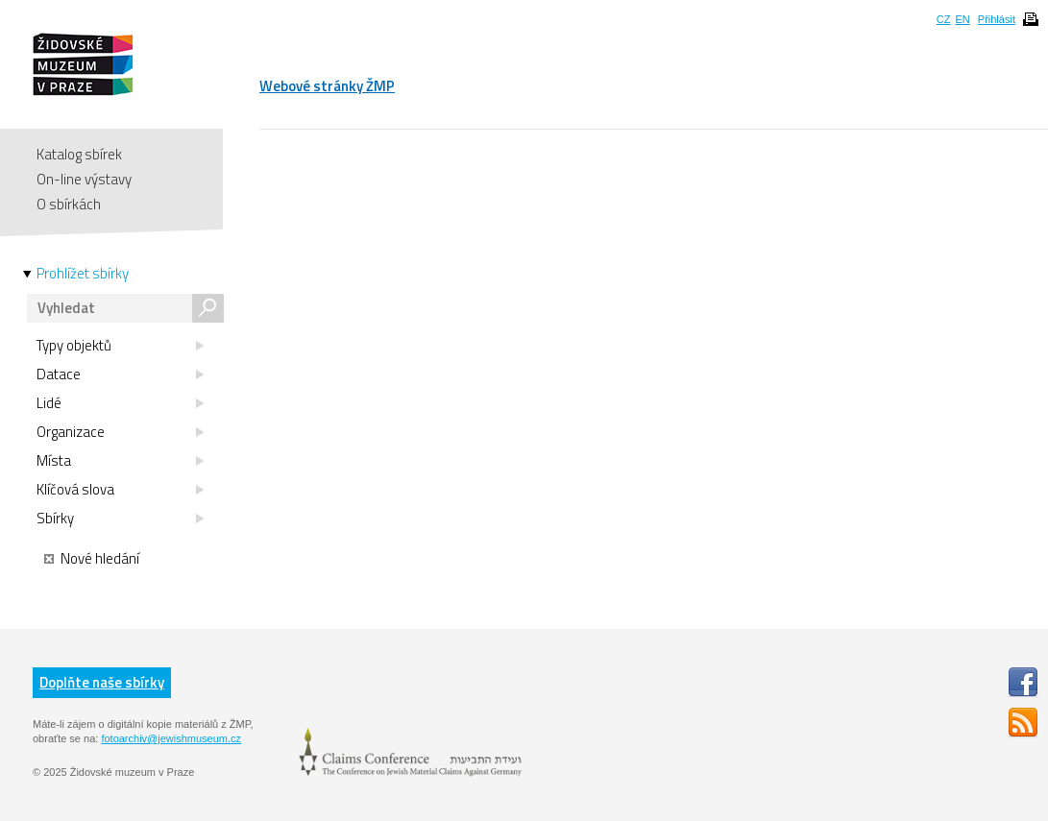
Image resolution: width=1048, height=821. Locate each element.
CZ (944, 19)
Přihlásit (996, 19)
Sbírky (120, 518)
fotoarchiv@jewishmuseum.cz (171, 738)
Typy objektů (120, 345)
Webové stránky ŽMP (327, 86)
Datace (120, 374)
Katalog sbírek (79, 154)
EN (962, 19)
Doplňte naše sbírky (101, 682)
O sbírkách (69, 204)
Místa (120, 461)
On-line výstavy (84, 179)
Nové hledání (91, 558)
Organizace (120, 432)
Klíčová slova (120, 489)
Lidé (120, 403)
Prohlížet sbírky (83, 273)
